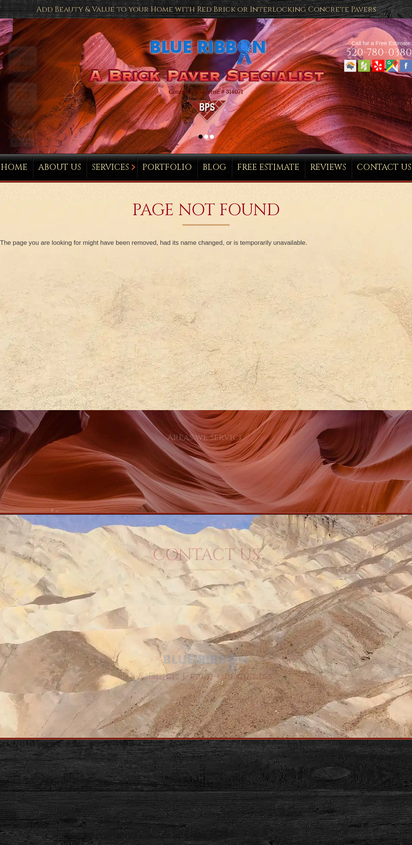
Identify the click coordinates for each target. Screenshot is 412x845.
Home (14, 167)
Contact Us (384, 167)
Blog (214, 167)
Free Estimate (268, 167)
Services (110, 167)
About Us (59, 167)
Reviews (328, 167)
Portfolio (167, 167)
